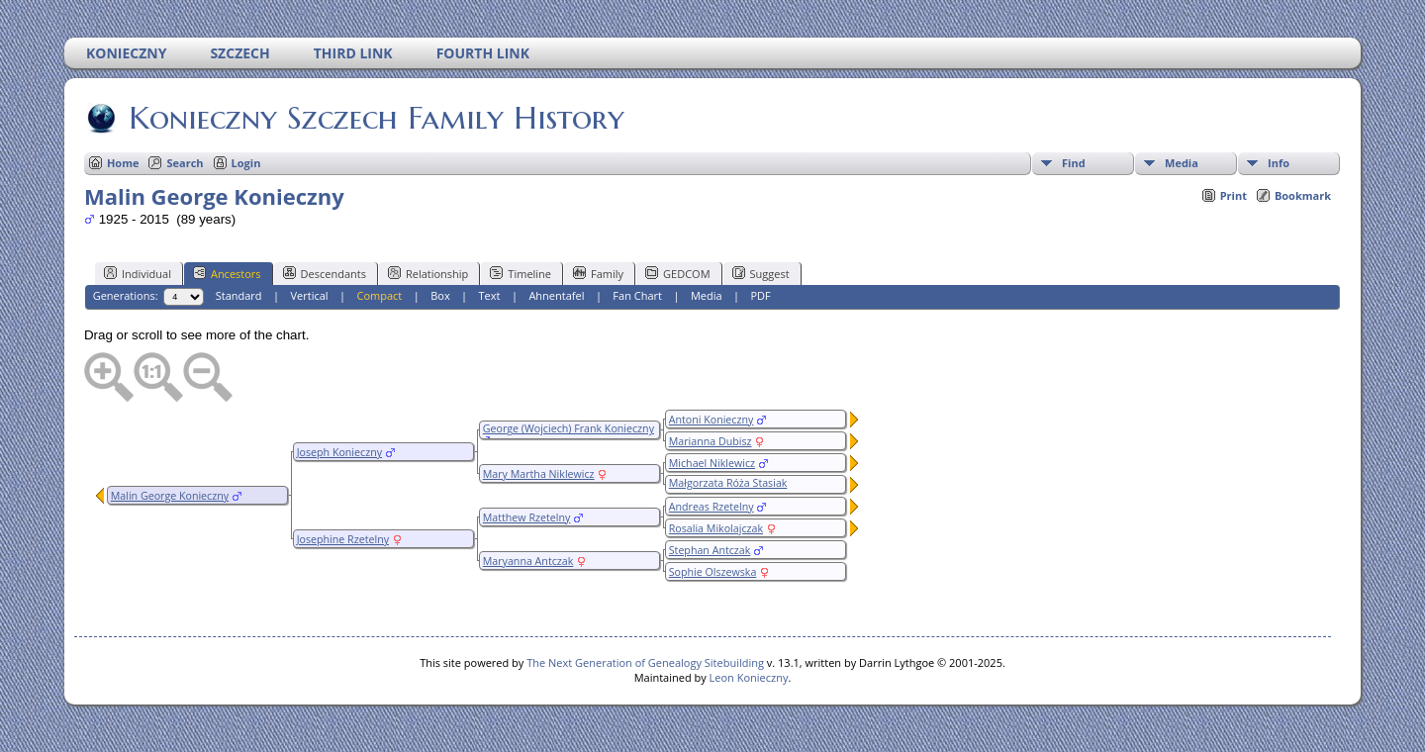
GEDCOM (677, 273)
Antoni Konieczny (711, 419)
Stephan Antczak (710, 550)
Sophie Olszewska (713, 572)
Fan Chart (637, 295)
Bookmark (1303, 195)
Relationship (428, 273)
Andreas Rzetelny (711, 507)
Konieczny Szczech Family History (375, 118)
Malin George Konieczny (170, 496)
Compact (380, 295)
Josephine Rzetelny (343, 539)
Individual (137, 273)
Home (123, 162)
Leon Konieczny (749, 677)
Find (1074, 162)
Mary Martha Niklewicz (539, 474)
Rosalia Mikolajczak (716, 528)
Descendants (324, 273)
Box (439, 295)
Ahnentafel (556, 295)
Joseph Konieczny (339, 452)
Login (246, 162)
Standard (239, 295)
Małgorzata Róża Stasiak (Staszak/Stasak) (726, 490)
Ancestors (227, 273)
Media (1181, 162)
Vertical (310, 295)
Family (598, 273)
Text (490, 295)
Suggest (761, 273)
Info (1278, 162)
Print (1233, 195)
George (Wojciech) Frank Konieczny (568, 428)
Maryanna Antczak (528, 561)
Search (184, 162)
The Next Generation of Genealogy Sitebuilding (645, 662)
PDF (760, 295)
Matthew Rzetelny (527, 517)
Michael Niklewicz (712, 463)
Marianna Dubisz (710, 441)
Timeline (520, 273)
